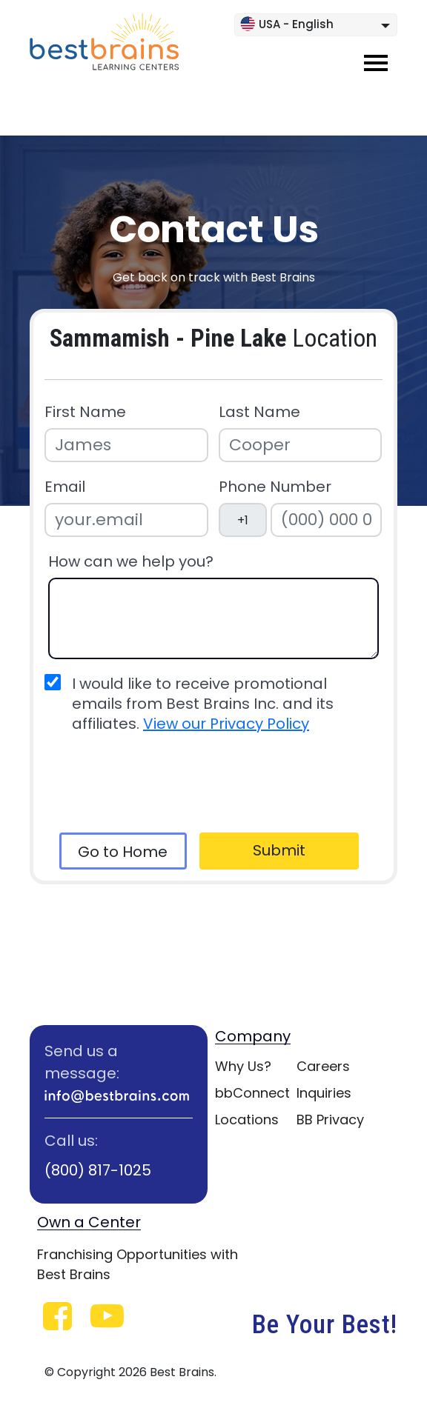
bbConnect (252, 1093)
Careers (323, 1066)
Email (64, 487)
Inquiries (324, 1093)
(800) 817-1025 (97, 1170)
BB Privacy (330, 1119)
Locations (247, 1119)
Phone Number (275, 487)
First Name (85, 412)
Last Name (259, 412)
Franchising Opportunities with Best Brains (137, 1264)
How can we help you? (131, 562)
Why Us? (243, 1066)
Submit (279, 850)
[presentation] (161, 784)
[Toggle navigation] (375, 63)
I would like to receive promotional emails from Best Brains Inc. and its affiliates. (203, 704)
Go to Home (123, 851)
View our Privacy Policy (226, 723)
